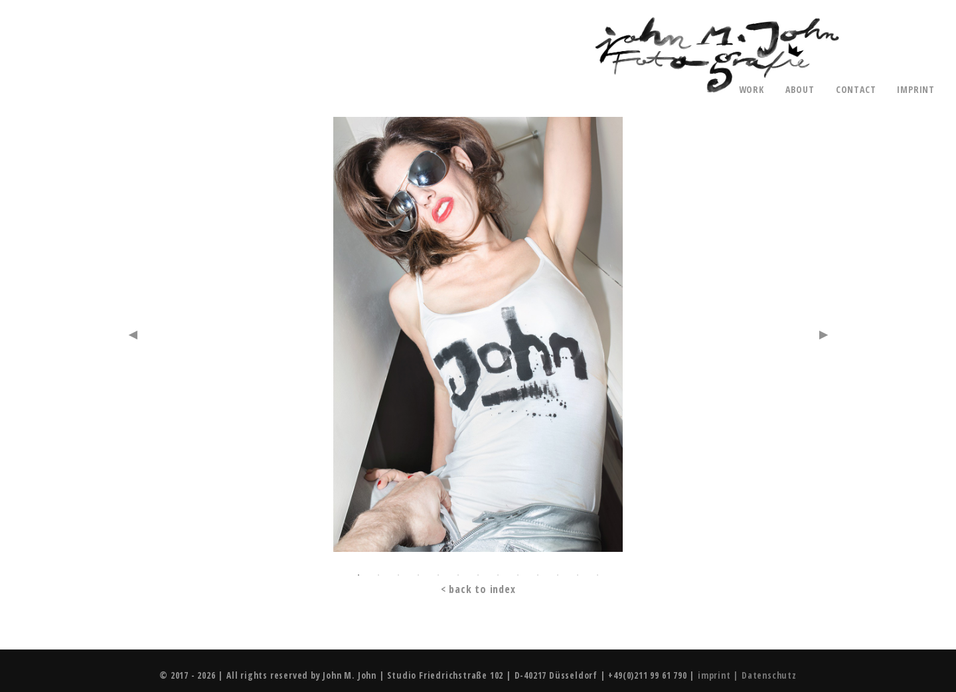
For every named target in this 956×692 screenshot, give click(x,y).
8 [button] (498, 575)
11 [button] (557, 575)
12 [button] (577, 575)
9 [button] (517, 575)
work (751, 89)
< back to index (478, 589)
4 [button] (418, 575)
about (800, 89)
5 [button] (438, 575)
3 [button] (398, 575)
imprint (916, 89)
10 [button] (537, 575)
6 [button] (458, 575)
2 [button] (378, 575)
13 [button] (597, 575)
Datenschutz (769, 675)
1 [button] (358, 575)
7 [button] (478, 575)
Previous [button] (133, 334)
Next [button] (823, 334)
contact (856, 89)
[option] (478, 339)
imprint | (720, 675)
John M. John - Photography (717, 55)
